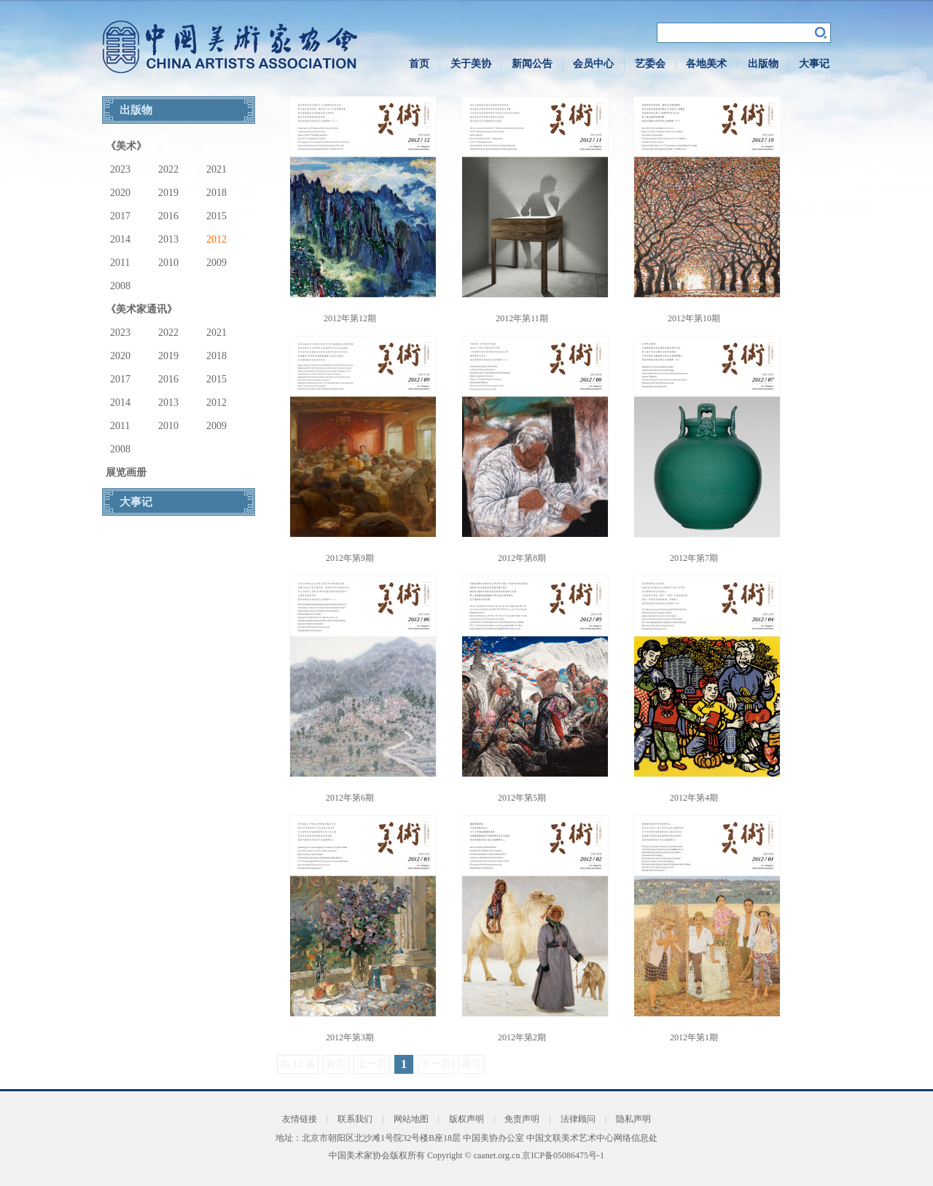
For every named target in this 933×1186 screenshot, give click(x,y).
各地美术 (706, 63)
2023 (120, 169)
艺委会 (650, 63)
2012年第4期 (694, 798)
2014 (120, 239)
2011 (120, 262)
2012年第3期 (350, 1037)
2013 (168, 239)
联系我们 (354, 1119)
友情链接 (299, 1119)
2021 (216, 169)
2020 (120, 192)
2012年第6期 (350, 798)
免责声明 (521, 1119)
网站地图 (411, 1119)
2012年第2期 (522, 1037)
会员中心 (593, 63)
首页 (419, 63)
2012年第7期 (694, 558)
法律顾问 (578, 1119)
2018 (216, 192)
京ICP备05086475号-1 (563, 1155)
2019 (168, 192)
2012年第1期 (694, 1037)
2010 (168, 262)
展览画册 (126, 472)
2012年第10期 (694, 318)
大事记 (814, 63)
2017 (120, 216)
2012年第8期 (522, 558)
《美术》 (126, 146)
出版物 (763, 63)
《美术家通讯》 (141, 309)
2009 (216, 262)
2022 (168, 169)
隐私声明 (633, 1119)
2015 (216, 216)
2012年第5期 (522, 798)
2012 (216, 239)
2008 (120, 285)
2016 (168, 216)
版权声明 (466, 1119)
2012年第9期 (350, 558)
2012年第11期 (522, 318)
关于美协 (470, 63)
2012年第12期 (350, 318)
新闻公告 (532, 63)
